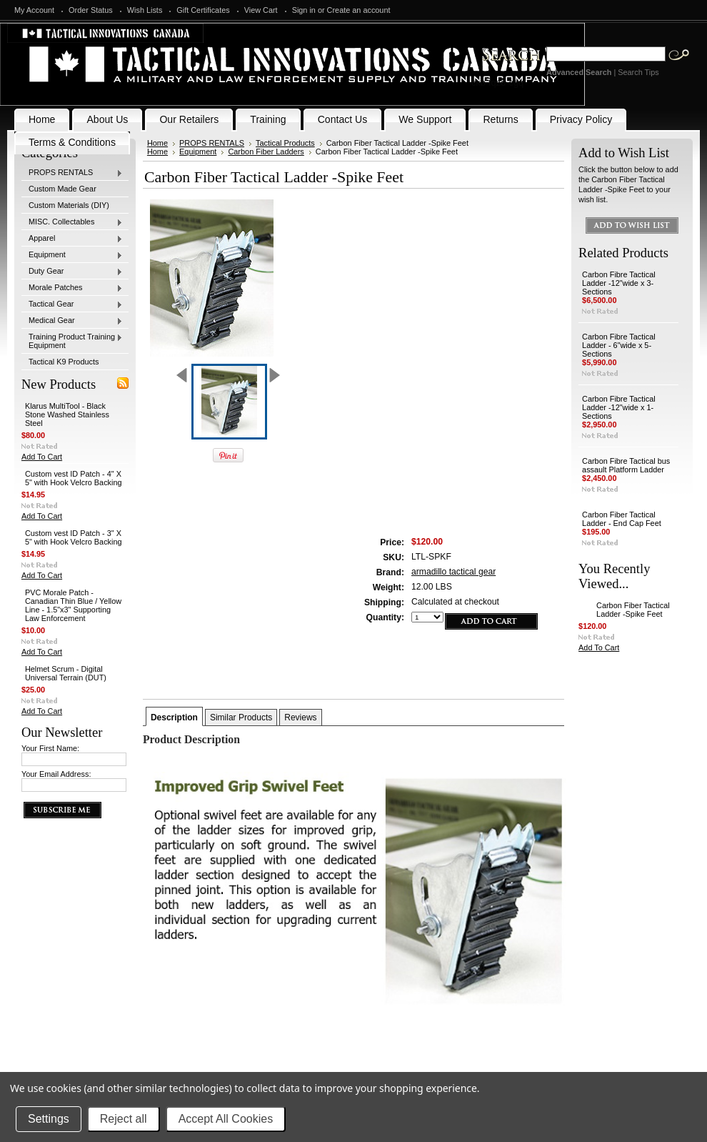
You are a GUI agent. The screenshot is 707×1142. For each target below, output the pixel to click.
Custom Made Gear (62, 188)
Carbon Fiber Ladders (266, 151)
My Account (34, 10)
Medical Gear (72, 321)
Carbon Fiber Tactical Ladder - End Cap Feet (621, 518)
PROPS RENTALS (72, 173)
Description (174, 717)
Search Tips (638, 72)
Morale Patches (72, 288)
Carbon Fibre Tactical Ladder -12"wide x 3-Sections (619, 283)
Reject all (123, 1119)
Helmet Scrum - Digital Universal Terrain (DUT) (65, 673)
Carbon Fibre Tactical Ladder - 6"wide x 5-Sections (619, 345)
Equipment (72, 255)
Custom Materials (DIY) (69, 205)
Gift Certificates (202, 10)
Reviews (300, 717)
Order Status (91, 10)
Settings (48, 1119)
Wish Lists (145, 10)
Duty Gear (72, 272)
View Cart (261, 10)
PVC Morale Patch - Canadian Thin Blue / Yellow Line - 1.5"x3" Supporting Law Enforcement (73, 605)
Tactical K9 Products (64, 361)
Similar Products (241, 717)
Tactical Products (285, 143)
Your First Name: (50, 748)
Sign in (304, 10)
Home (157, 143)
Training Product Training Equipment (72, 340)
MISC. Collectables (72, 222)
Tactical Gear (72, 304)
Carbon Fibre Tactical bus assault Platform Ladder (626, 465)
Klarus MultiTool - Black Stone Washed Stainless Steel (67, 414)
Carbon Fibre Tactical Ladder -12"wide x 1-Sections (619, 407)
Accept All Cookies (226, 1119)
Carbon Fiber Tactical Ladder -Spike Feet (633, 609)
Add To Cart (41, 456)
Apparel (72, 239)
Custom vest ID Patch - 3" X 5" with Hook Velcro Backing (73, 537)
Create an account (359, 10)
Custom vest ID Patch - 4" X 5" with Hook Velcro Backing (73, 478)
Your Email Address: (56, 774)
